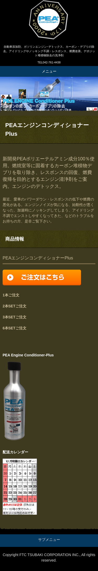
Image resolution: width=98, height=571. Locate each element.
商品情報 (14, 239)
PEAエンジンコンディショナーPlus (38, 257)
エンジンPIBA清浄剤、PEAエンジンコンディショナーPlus (49, 21)
